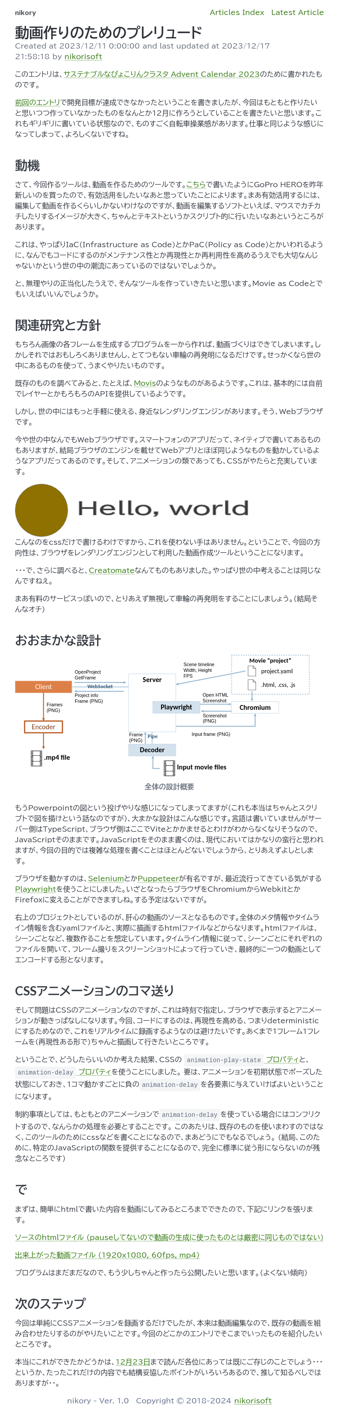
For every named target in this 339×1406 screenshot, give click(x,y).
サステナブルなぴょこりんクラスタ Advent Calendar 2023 (162, 74)
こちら (196, 184)
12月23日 (133, 1361)
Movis (145, 383)
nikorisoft (83, 56)
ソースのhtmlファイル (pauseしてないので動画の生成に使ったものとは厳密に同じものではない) (169, 1237)
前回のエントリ (37, 102)
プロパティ (241, 1059)
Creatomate (112, 570)
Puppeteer (158, 878)
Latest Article (297, 12)
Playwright (35, 889)
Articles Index (237, 12)
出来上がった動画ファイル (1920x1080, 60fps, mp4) (107, 1255)
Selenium (106, 878)
